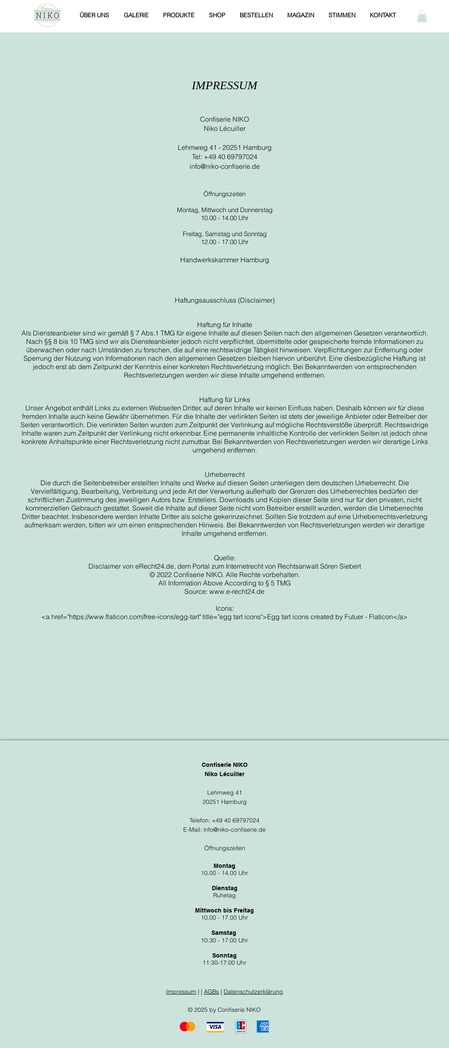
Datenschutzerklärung (253, 991)
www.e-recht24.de (237, 591)
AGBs (211, 991)
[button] (422, 16)
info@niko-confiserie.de (225, 166)
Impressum (181, 991)
